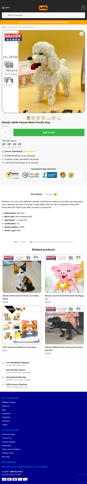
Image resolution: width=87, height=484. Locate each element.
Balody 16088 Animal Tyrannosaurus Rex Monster (64, 348)
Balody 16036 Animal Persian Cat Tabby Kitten (21, 297)
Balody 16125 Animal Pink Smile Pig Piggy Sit (64, 297)
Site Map (5, 457)
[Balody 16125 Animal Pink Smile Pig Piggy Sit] (64, 273)
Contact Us (6, 438)
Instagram (6, 417)
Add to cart (49, 132)
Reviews (49, 194)
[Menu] (3, 8)
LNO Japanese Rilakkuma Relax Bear (19, 347)
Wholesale (6, 445)
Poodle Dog (68, 242)
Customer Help (8, 434)
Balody (42, 242)
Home (4, 27)
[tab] (36, 192)
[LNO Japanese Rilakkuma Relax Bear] (22, 325)
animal (36, 242)
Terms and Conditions (11, 449)
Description (36, 194)
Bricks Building (57, 242)
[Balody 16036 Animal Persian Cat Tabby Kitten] (22, 273)
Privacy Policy (8, 453)
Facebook (6, 413)
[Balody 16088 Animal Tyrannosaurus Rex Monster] (64, 325)
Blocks (48, 242)
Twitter (5, 425)
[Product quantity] (5, 132)
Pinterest (5, 421)
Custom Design (8, 442)
